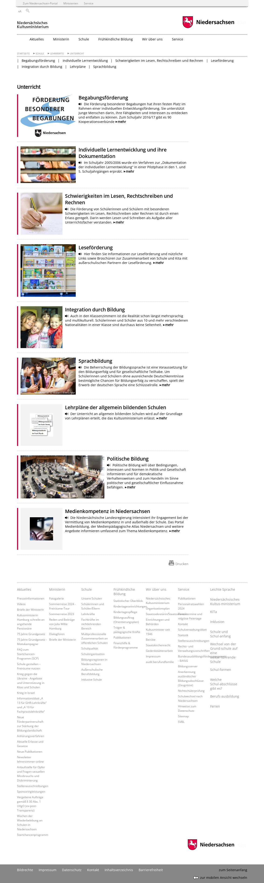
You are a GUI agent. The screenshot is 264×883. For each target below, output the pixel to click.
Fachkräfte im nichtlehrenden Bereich (91, 624)
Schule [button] (84, 39)
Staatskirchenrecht (158, 645)
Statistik (183, 635)
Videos (21, 604)
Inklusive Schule (91, 679)
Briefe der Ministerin (30, 609)
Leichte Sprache (222, 589)
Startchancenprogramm (32, 835)
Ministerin (57, 589)
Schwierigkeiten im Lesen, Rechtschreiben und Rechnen (159, 60)
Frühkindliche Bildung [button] (115, 39)
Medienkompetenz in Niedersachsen (107, 511)
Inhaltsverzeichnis (119, 870)
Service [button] (177, 39)
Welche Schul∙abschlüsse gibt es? (223, 684)
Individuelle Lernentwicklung (85, 60)
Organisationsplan (158, 608)
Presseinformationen (30, 598)
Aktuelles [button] (37, 39)
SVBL (181, 722)
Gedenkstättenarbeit (159, 650)
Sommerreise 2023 (61, 614)
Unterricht (77, 53)
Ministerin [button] (61, 39)
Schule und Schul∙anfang (220, 633)
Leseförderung (222, 60)
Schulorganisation (93, 654)
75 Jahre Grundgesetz (31, 634)
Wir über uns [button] (152, 39)
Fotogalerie (56, 598)
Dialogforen (57, 634)
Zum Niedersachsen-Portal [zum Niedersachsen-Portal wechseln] (40, 3)
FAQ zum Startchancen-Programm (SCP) (28, 654)
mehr (122, 121)
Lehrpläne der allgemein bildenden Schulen (115, 407)
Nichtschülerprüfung (191, 690)
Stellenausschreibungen (32, 786)
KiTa (213, 612)
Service (183, 589)
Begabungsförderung (38, 60)
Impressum (153, 656)
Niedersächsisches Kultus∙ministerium (225, 601)
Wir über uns (156, 589)
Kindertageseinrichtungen (130, 606)
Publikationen (122, 637)
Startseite (23, 53)
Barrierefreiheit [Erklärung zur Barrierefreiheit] (151, 870)
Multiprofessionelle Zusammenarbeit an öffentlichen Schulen (94, 638)
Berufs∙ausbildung (224, 696)
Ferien (215, 706)
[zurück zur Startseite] (33, 23)
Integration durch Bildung (42, 66)
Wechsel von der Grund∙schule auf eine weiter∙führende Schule (223, 653)
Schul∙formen (220, 669)
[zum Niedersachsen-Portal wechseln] (208, 27)
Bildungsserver (188, 666)
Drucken (182, 564)
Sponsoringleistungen (31, 791)
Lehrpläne (78, 66)
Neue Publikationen (29, 751)
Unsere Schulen (91, 598)
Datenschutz (72, 870)
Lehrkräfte (57, 53)
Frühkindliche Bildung (124, 591)
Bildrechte (25, 870)
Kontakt (183, 624)
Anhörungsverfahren (30, 736)
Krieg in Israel (26, 693)
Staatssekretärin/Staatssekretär (166, 614)
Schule (40, 53)
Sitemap (183, 716)
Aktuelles (24, 589)
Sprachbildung (104, 66)
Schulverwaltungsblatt (192, 629)
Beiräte (150, 639)
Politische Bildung (128, 458)
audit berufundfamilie (160, 662)
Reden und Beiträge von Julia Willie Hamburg (62, 624)
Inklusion (217, 621)
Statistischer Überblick (128, 601)
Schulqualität (89, 648)
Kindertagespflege (125, 612)
